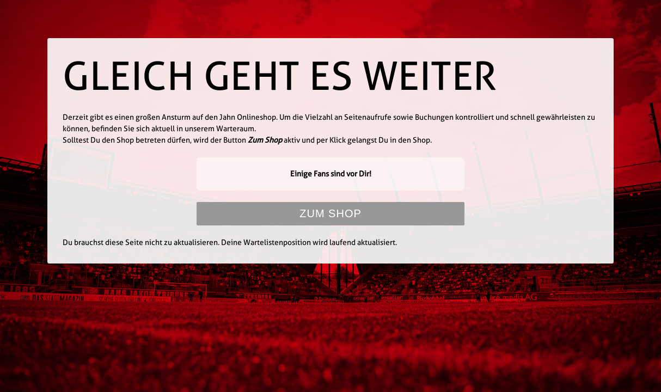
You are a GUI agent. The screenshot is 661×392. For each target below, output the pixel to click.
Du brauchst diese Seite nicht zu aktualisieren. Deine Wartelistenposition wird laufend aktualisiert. (230, 242)
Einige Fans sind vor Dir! (330, 173)
